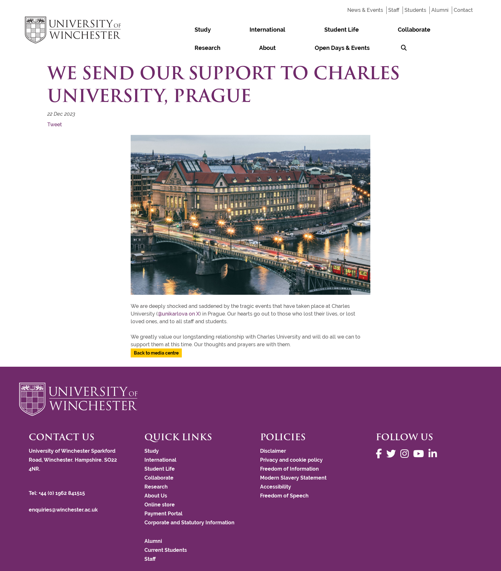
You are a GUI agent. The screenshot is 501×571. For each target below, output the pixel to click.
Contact (463, 10)
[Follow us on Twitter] (392, 435)
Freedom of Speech (284, 477)
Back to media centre (156, 334)
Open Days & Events (426, 29)
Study (188, 29)
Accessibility (275, 468)
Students (415, 10)
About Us (155, 477)
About (381, 29)
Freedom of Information (289, 451)
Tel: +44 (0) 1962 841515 (57, 475)
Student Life (268, 29)
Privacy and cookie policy (291, 442)
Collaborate (311, 29)
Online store (159, 486)
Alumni (440, 10)
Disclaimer (273, 433)
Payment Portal (163, 495)
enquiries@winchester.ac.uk (63, 492)
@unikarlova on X (178, 296)
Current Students (165, 532)
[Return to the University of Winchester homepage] (250, 381)
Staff (393, 10)
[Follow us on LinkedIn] (434, 435)
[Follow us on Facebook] (380, 435)
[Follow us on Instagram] (406, 435)
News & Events (365, 10)
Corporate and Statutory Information (189, 504)
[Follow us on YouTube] (420, 435)
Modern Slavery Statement (293, 460)
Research (350, 29)
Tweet (54, 106)
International (224, 29)
